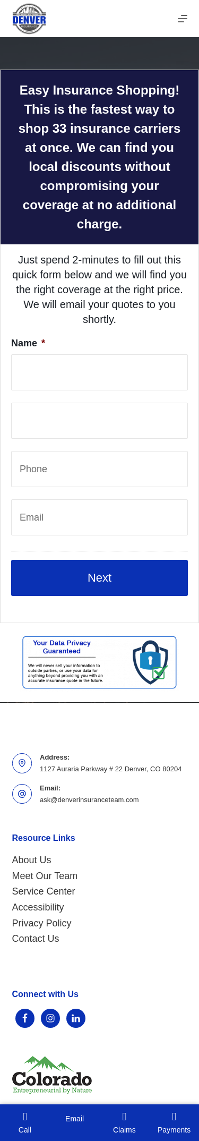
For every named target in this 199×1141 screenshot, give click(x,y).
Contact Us (35, 938)
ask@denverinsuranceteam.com (89, 800)
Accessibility (38, 907)
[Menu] (182, 18)
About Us (31, 860)
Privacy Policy (42, 923)
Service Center (43, 891)
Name (28, 343)
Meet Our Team (45, 876)
